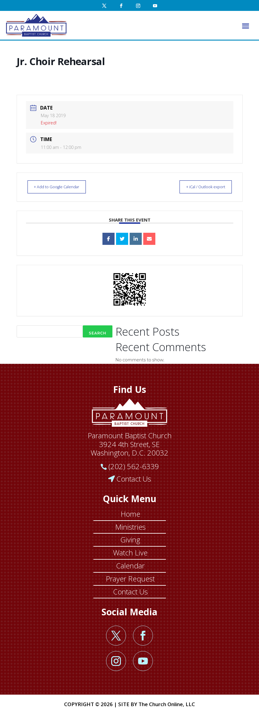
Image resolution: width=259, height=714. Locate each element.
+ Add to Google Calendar (61, 186)
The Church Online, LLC (166, 704)
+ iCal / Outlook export (201, 186)
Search (97, 333)
